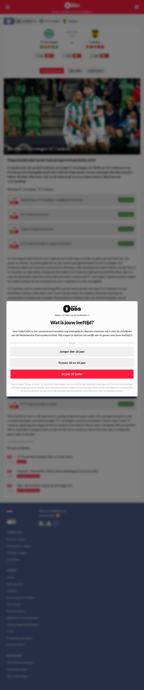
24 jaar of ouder (72, 374)
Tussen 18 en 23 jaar (72, 362)
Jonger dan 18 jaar (72, 351)
